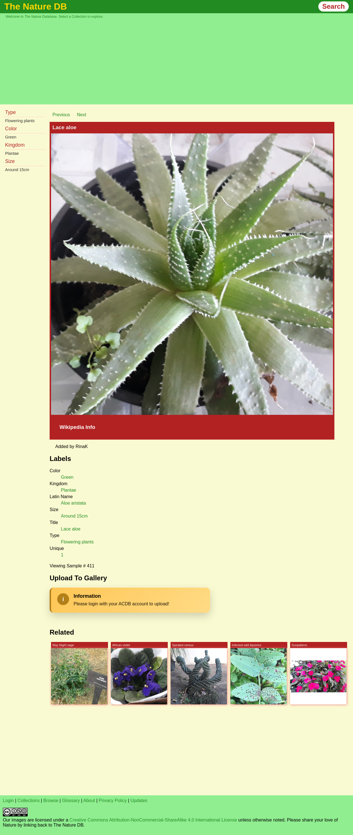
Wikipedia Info (77, 427)
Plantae (12, 153)
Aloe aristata (73, 503)
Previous (61, 114)
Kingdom (15, 145)
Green (10, 137)
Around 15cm (17, 169)
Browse (50, 800)
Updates (139, 800)
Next (81, 114)
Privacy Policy (113, 800)
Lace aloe (70, 529)
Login (8, 800)
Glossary (71, 800)
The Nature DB (35, 6)
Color (11, 128)
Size (10, 161)
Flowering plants (20, 120)
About (89, 800)
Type (10, 112)
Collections (28, 800)
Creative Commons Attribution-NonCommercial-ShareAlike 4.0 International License (153, 820)
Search (333, 6)
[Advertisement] (179, 60)
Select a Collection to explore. (81, 17)
